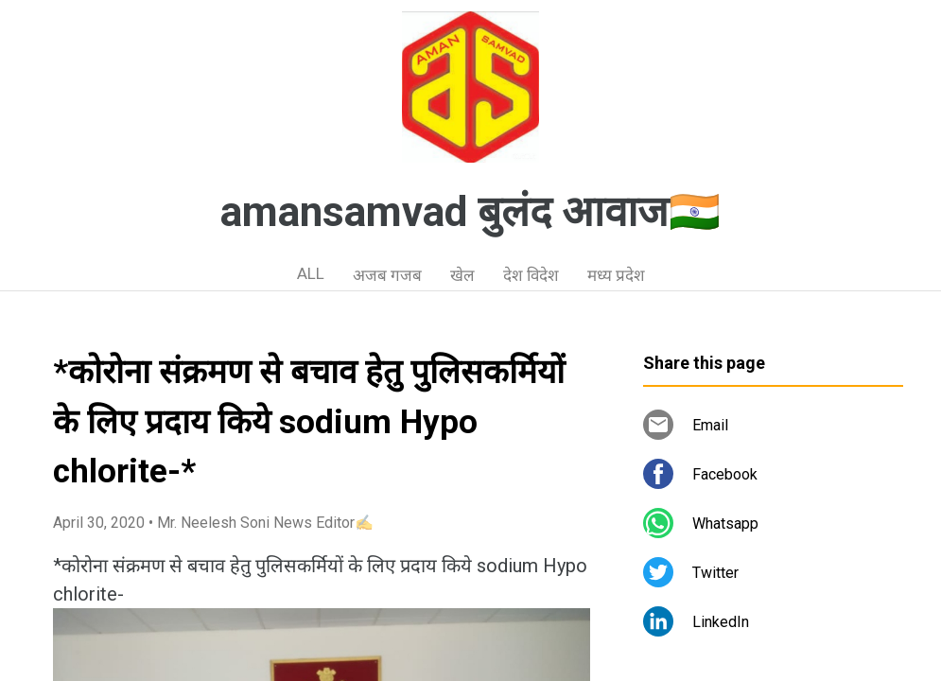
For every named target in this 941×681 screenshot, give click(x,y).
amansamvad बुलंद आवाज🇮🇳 (470, 211)
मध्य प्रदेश (616, 275)
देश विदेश (531, 275)
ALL (310, 273)
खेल (462, 275)
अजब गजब (387, 275)
